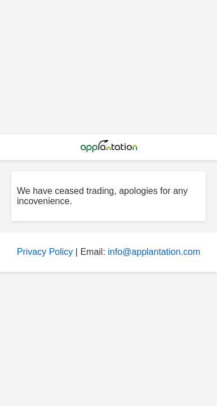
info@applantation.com (154, 252)
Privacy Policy (45, 252)
